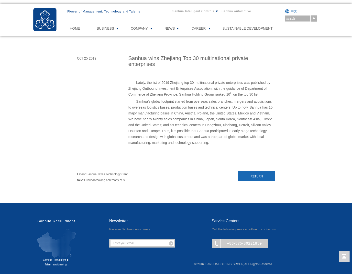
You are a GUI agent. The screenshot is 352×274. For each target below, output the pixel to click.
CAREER (198, 28)
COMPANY (139, 28)
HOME (75, 28)
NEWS (170, 28)
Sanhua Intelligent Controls (193, 11)
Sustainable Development (247, 28)
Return (257, 176)
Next (80, 180)
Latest (81, 174)
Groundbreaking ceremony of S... (105, 180)
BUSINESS (105, 28)
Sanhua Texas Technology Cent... (108, 174)
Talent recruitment (56, 264)
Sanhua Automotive (236, 11)
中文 (294, 11)
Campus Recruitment (56, 260)
